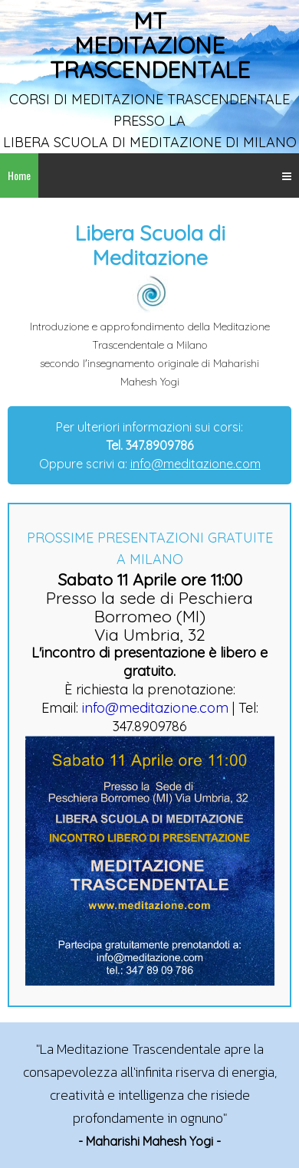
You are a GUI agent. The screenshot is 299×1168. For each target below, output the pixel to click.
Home (19, 175)
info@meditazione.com (195, 463)
